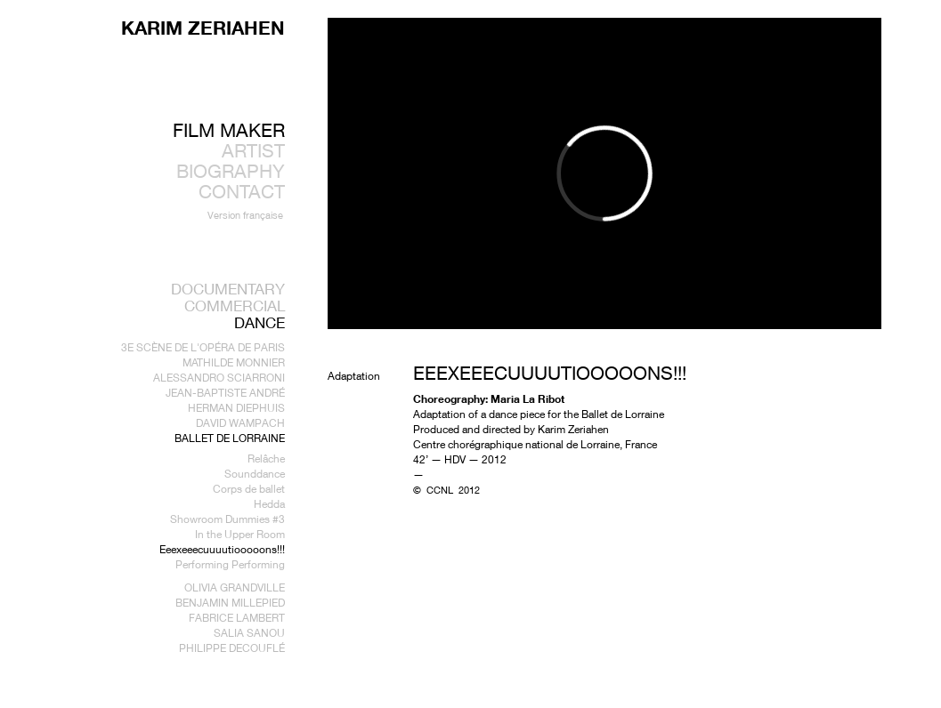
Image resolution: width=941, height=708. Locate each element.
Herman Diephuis (236, 407)
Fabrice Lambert (237, 617)
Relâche (266, 458)
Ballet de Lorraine (229, 438)
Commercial (234, 305)
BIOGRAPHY (230, 171)
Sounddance (254, 473)
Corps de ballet (249, 488)
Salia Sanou (249, 633)
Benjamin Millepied (230, 602)
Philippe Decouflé (232, 648)
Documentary (228, 288)
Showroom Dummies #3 (227, 519)
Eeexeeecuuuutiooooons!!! (222, 549)
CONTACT (242, 192)
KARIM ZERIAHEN (203, 27)
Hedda (269, 504)
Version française (245, 215)
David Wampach (240, 423)
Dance (259, 322)
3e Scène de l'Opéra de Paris (203, 347)
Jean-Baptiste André (225, 392)
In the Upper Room (240, 534)
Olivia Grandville (234, 587)
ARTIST (253, 151)
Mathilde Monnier (234, 362)
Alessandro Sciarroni (219, 377)
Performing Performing (230, 564)
